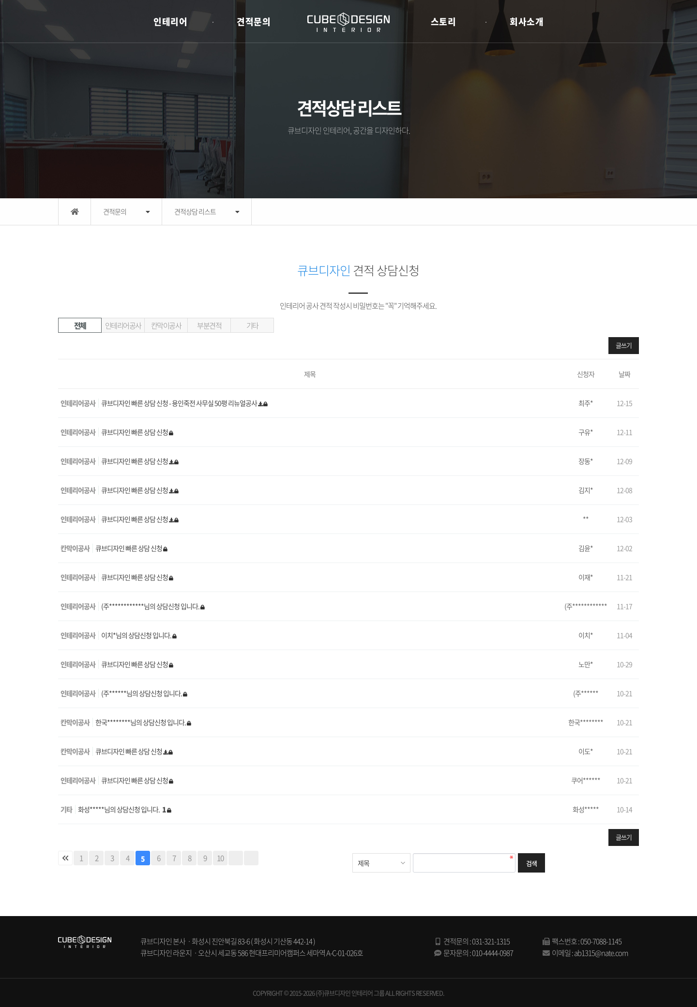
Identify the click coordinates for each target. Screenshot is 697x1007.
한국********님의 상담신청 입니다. (141, 722)
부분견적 (209, 325)
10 (220, 857)
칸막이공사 (166, 325)
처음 (65, 858)
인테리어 (170, 21)
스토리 (443, 21)
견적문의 (254, 21)
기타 (252, 325)
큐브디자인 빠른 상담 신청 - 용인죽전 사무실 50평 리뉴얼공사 (179, 403)
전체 (80, 325)
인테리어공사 (123, 325)
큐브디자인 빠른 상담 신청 (135, 432)
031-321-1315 (491, 941)
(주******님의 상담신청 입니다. (142, 693)
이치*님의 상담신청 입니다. (136, 635)
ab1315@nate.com (601, 953)
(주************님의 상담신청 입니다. (150, 606)
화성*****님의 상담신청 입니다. (122, 809)
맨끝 (251, 858)
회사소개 (527, 21)
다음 (235, 858)
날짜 (624, 374)
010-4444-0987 (492, 953)
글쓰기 (624, 345)
